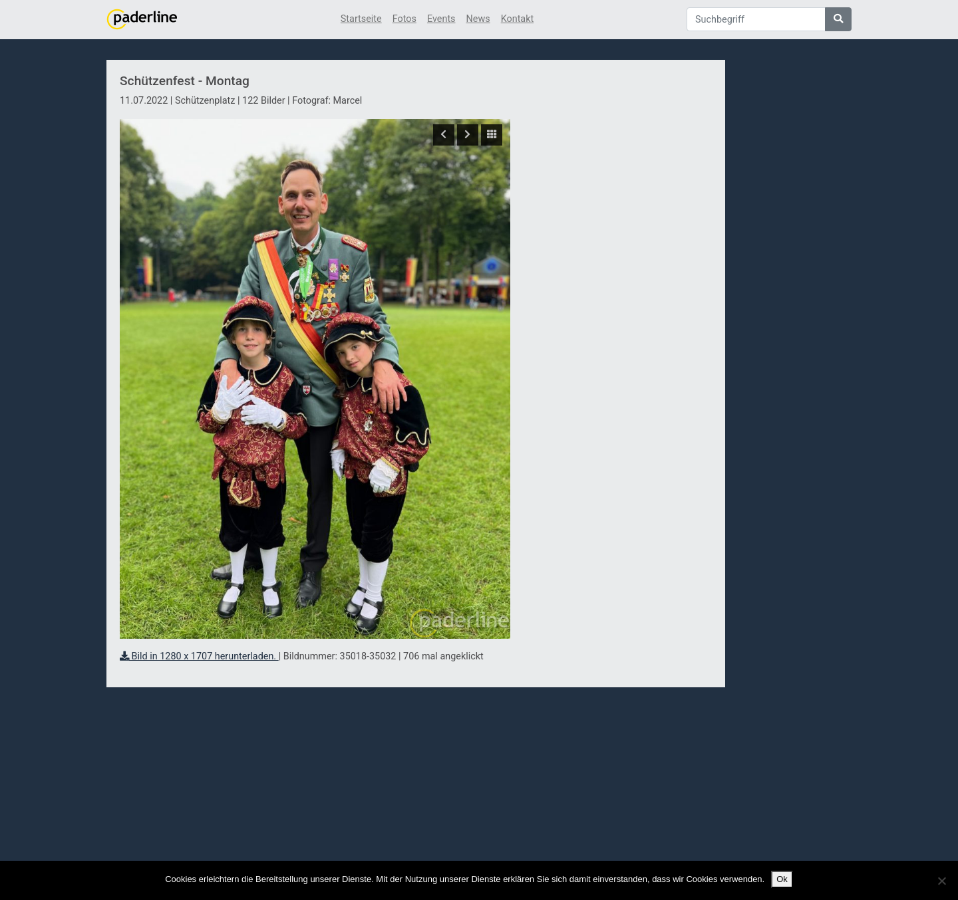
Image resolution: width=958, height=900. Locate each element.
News (478, 19)
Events (441, 19)
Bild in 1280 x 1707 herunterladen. (199, 656)
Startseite (361, 19)
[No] (941, 880)
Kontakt (517, 19)
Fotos (404, 19)
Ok (782, 879)
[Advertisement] (618, 301)
